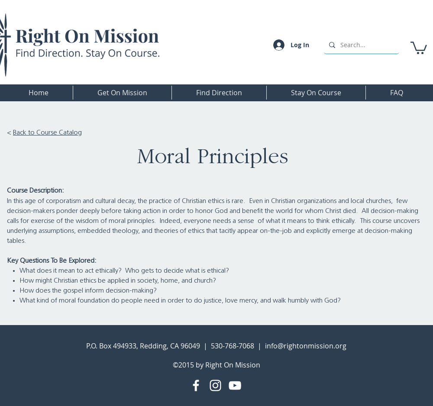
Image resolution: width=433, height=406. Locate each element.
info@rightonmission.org (305, 346)
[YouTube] (234, 385)
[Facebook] (196, 385)
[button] (418, 47)
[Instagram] (215, 385)
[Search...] (360, 45)
